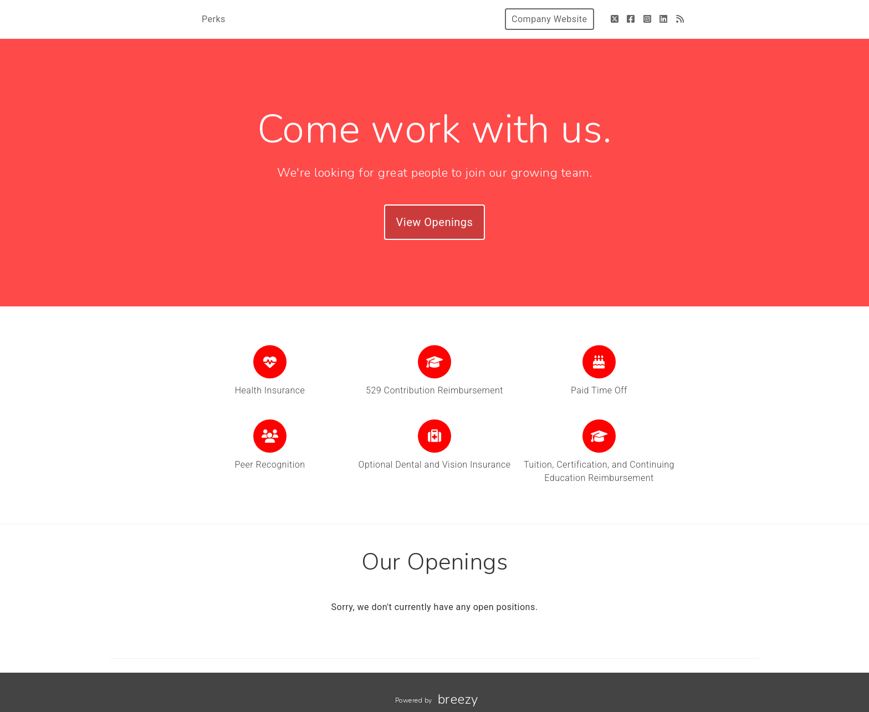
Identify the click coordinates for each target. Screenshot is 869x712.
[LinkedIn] (664, 19)
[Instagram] (647, 19)
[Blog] (680, 19)
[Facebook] (631, 19)
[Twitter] (615, 19)
